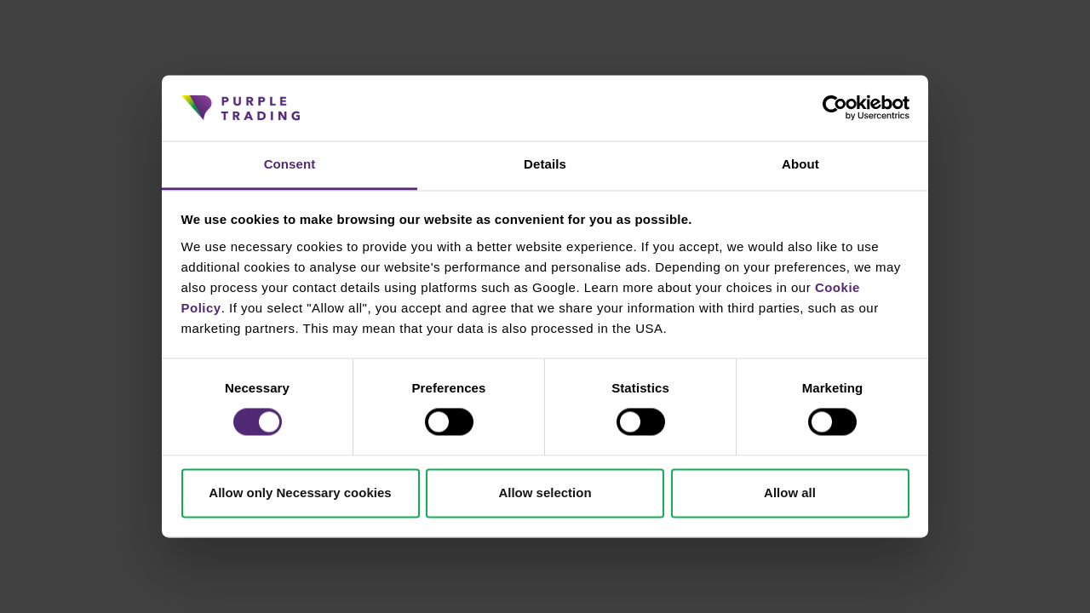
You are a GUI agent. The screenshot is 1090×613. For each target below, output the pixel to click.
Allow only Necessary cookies (300, 492)
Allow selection (544, 492)
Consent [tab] (290, 164)
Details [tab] (545, 164)
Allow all (790, 492)
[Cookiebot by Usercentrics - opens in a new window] (834, 108)
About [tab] (800, 164)
